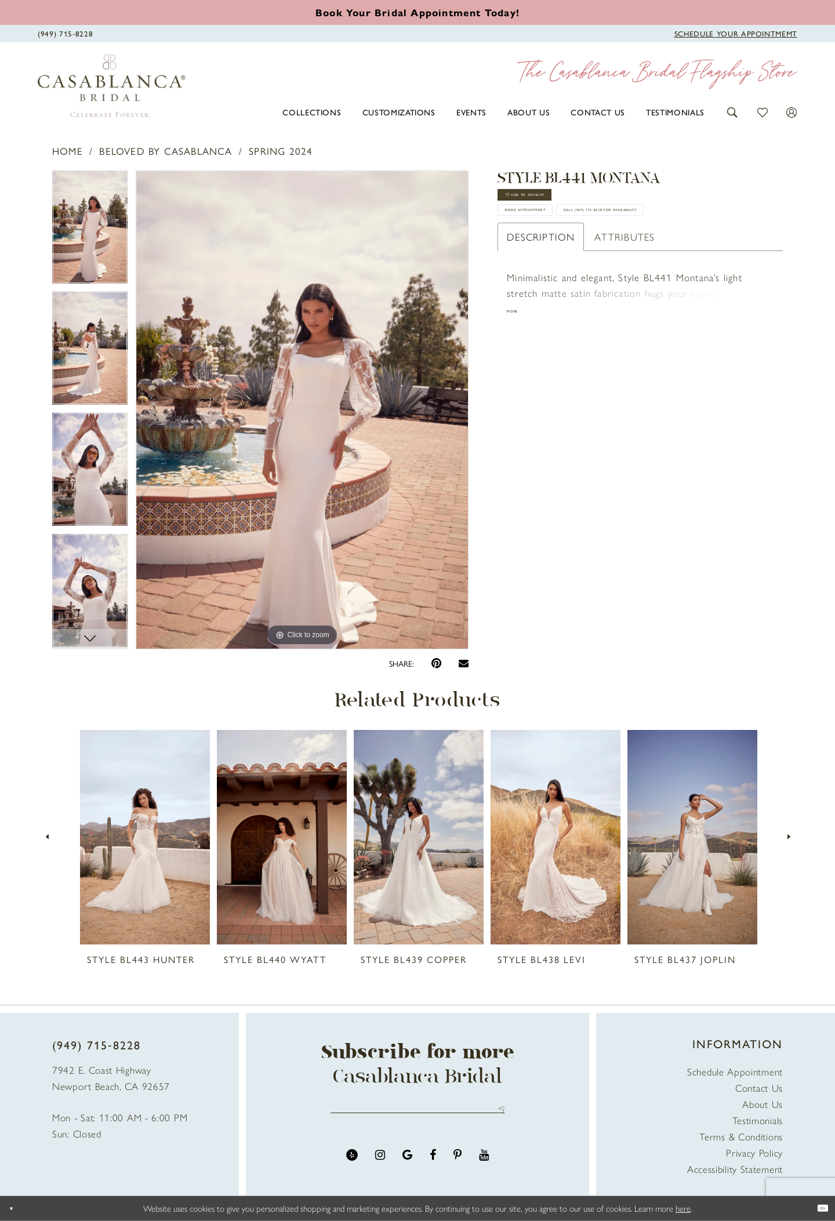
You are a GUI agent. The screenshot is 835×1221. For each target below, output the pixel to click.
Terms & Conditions (741, 1136)
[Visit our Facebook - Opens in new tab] (433, 1167)
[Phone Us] (65, 32)
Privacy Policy (754, 1153)
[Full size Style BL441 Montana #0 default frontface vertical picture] (302, 410)
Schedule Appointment (735, 1071)
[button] (732, 111)
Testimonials (757, 1120)
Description (541, 312)
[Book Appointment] (736, 32)
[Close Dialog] (17, 1208)
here (683, 1208)
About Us (762, 1104)
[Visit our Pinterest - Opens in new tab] (457, 1167)
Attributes (624, 312)
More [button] (519, 391)
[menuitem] (312, 111)
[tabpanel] (90, 231)
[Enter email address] (417, 1115)
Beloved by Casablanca (165, 151)
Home (67, 151)
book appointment (563, 243)
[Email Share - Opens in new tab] (464, 663)
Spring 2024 (281, 151)
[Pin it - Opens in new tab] (436, 663)
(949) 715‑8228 (96, 1044)
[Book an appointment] (417, 12)
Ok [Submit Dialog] (815, 1208)
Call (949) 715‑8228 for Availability (601, 278)
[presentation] (145, 837)
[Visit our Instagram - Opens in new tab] (380, 1167)
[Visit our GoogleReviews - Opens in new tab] (407, 1167)
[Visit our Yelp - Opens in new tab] (352, 1167)
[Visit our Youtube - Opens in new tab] (484, 1167)
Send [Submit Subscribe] (497, 1115)
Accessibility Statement (735, 1169)
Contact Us (759, 1088)
